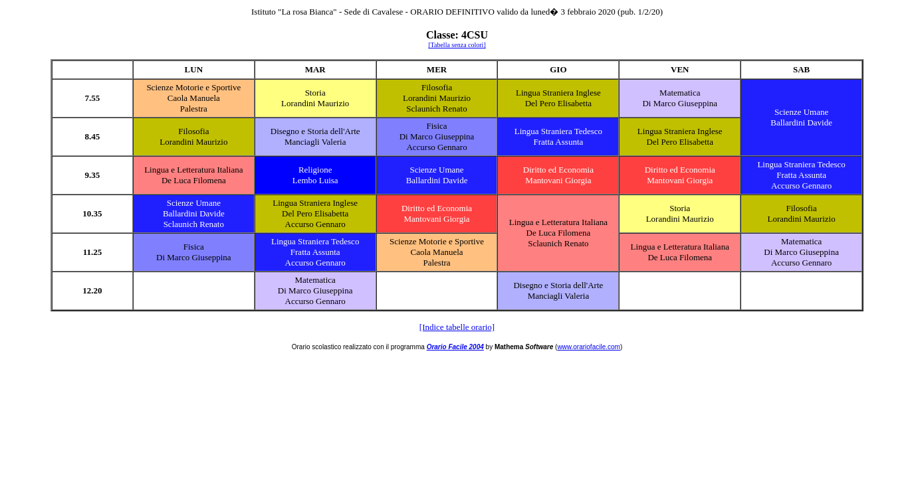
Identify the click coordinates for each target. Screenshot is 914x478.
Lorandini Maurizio (315, 103)
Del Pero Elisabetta (558, 103)
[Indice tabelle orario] (457, 327)
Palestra (193, 109)
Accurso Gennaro (436, 147)
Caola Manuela (194, 98)
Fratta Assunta (559, 142)
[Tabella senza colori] (456, 44)
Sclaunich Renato (436, 109)
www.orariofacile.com (588, 347)
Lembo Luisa (315, 180)
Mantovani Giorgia (558, 180)
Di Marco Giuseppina (679, 103)
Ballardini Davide (801, 122)
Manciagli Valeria (315, 142)
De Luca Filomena (194, 180)
